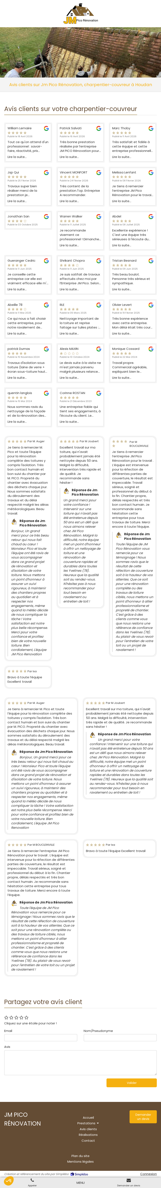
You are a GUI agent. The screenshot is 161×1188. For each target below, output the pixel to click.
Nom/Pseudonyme (98, 1031)
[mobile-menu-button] (80, 1182)
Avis (7, 1047)
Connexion (148, 1174)
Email (8, 1031)
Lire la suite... (17, 157)
